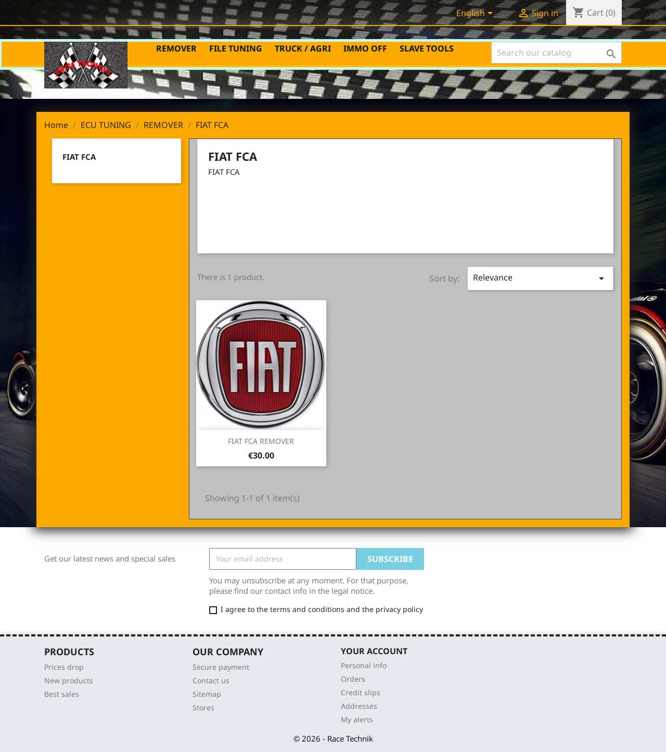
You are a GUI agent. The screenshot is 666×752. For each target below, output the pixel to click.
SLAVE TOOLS (427, 48)
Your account (374, 651)
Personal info (364, 665)
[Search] (556, 52)
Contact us (211, 680)
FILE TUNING (235, 48)
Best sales (61, 694)
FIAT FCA (79, 156)
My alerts (357, 719)
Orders (353, 679)
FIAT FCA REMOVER (261, 441)
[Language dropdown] (476, 14)
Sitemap (207, 694)
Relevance (540, 278)
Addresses (359, 706)
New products (68, 680)
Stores (203, 707)
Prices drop (64, 667)
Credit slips (360, 692)
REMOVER (176, 48)
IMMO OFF (365, 48)
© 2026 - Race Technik (333, 738)
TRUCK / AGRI (303, 48)
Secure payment (221, 667)
